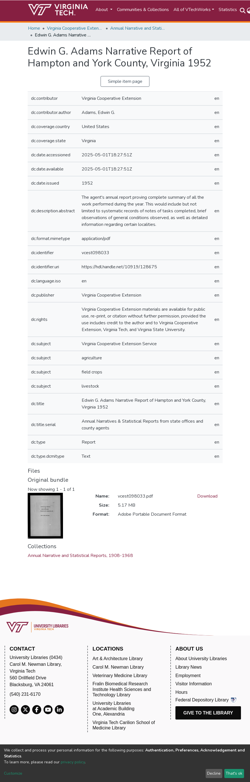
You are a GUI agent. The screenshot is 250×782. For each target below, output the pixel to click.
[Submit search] (242, 10)
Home (34, 28)
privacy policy (73, 762)
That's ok (234, 773)
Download (207, 496)
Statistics (228, 10)
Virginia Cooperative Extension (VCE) (75, 28)
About (102, 10)
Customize (13, 773)
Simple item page (125, 81)
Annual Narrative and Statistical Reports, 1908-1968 (138, 28)
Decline (214, 773)
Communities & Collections (143, 10)
